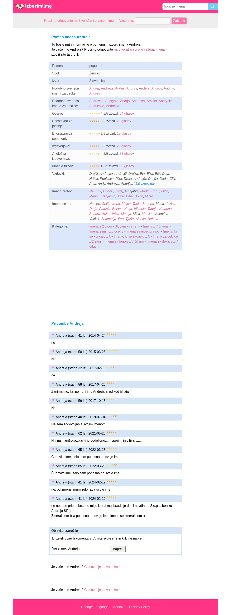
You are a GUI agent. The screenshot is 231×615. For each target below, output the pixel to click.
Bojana (117, 209)
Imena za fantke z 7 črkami (124, 241)
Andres (94, 93)
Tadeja (152, 209)
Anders (144, 88)
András (131, 88)
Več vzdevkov (144, 183)
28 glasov (124, 121)
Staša (106, 204)
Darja (93, 209)
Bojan (139, 196)
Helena (153, 219)
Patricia (104, 209)
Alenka (141, 219)
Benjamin (108, 196)
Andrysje (111, 101)
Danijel (108, 191)
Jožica (170, 204)
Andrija (169, 88)
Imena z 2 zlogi (100, 226)
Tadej (119, 191)
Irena (116, 204)
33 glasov (127, 153)
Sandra (94, 214)
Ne (91, 191)
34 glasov (127, 113)
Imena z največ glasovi (143, 231)
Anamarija (108, 219)
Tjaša (130, 219)
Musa (149, 196)
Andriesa (138, 101)
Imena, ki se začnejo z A (132, 236)
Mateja (126, 214)
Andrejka (112, 106)
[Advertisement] (29, 90)
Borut (155, 191)
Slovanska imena (127, 226)
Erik (98, 191)
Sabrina (148, 204)
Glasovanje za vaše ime (102, 567)
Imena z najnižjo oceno (106, 231)
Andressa (96, 101)
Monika (147, 214)
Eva (121, 219)
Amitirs (152, 101)
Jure (120, 196)
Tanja (137, 204)
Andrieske (96, 106)
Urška (114, 214)
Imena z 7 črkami (156, 226)
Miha (129, 196)
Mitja (164, 191)
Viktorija (140, 209)
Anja (105, 214)
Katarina (165, 209)
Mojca (126, 204)
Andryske (166, 101)
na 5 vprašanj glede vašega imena (139, 49)
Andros (156, 88)
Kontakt (118, 607)
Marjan (94, 196)
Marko (144, 191)
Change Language (95, 607)
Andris (120, 88)
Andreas (107, 88)
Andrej (94, 88)
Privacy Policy (139, 607)
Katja (128, 209)
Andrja (125, 101)
